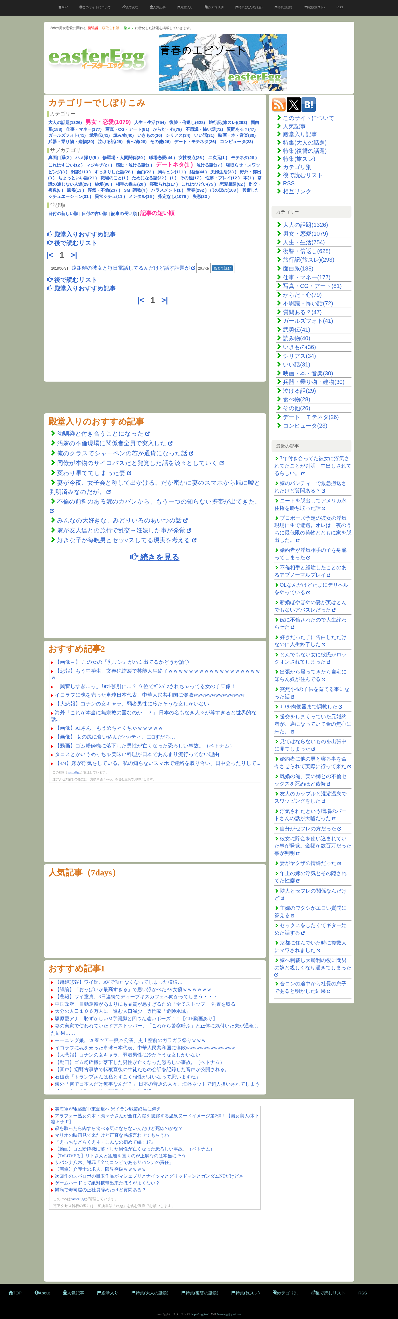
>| (75, 255)
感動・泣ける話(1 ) (134, 165)
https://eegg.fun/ (200, 1314)
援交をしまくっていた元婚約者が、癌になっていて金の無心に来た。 (312, 724)
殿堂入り (185, 7)
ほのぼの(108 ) (224, 190)
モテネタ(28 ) (244, 157)
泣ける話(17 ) (209, 165)
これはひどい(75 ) (198, 184)
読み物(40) (123, 135)
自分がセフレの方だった (308, 828)
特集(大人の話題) (248, 7)
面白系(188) (298, 268)
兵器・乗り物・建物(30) (71, 141)
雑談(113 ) (81, 171)
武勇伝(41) (99, 135)
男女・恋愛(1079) (305, 233)
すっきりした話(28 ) (113, 171)
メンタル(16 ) (141, 196)
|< (51, 255)
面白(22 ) (145, 171)
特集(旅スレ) (314, 7)
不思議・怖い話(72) (204, 129)
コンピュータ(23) (236, 141)
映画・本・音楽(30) (237, 135)
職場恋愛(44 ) (162, 157)
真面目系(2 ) (60, 157)
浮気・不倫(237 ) (104, 190)
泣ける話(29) (110, 141)
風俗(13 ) (75, 190)
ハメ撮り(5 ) (87, 157)
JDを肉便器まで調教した (308, 706)
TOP (63, 7)
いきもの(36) (149, 135)
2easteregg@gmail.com (229, 1314)
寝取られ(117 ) (164, 184)
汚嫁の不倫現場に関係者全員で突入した (111, 443)
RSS (339, 7)
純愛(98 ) (103, 184)
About (42, 1292)
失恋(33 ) (201, 196)
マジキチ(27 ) (99, 165)
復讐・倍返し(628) (187, 122)
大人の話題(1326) (65, 122)
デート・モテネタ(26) (195, 141)
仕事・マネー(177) (84, 129)
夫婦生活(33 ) (223, 171)
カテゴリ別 (214, 7)
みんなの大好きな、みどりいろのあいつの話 (119, 520)
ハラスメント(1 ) (167, 190)
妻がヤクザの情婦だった (308, 863)
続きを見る (154, 557)
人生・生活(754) (150, 122)
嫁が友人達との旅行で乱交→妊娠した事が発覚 (121, 530)
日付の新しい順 (63, 213)
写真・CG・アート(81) (127, 129)
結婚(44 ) (198, 171)
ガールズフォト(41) (67, 135)
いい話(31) (204, 135)
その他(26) (160, 141)
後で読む (130, 7)
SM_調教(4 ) (136, 190)
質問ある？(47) (241, 129)
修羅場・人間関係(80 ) (124, 157)
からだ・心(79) (167, 129)
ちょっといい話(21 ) (77, 177)
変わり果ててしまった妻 (92, 473)
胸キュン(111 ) (172, 171)
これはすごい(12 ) (65, 165)
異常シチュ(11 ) (110, 196)
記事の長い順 (124, 213)
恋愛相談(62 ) (233, 184)
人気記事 (158, 7)
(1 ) (173, 177)
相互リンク (297, 191)
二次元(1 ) (218, 157)
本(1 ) (248, 177)
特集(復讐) (283, 7)
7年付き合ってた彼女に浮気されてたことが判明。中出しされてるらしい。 (312, 466)
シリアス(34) (178, 135)
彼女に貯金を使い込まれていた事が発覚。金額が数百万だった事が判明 (312, 846)
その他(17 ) (191, 177)
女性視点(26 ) (191, 157)
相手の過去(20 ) (131, 184)
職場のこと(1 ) (114, 177)
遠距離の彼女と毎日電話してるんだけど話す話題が (131, 268)
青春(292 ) (196, 190)
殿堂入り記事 (300, 134)
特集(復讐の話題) (305, 151)
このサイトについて (95, 7)
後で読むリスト (303, 175)
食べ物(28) (136, 141)
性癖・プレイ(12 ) (222, 177)
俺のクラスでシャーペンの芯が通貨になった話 (122, 453)
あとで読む (222, 268)
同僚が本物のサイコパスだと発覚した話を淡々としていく (137, 463)
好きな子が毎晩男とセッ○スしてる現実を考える (123, 540)
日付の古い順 (94, 213)
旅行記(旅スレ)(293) (228, 122)
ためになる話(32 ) (149, 177)
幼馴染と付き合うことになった (100, 433)
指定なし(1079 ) (173, 196)
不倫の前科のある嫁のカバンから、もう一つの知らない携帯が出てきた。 (159, 501)
